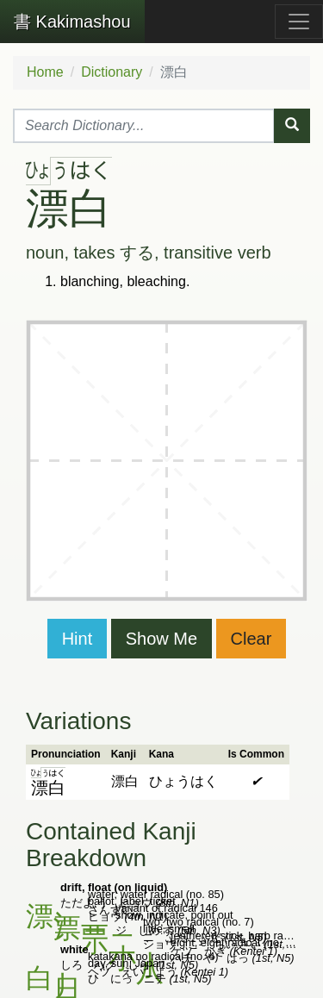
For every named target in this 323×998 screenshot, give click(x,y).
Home (45, 72)
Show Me (161, 638)
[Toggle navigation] (299, 21)
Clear (251, 638)
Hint (77, 638)
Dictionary (111, 72)
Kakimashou (72, 21)
